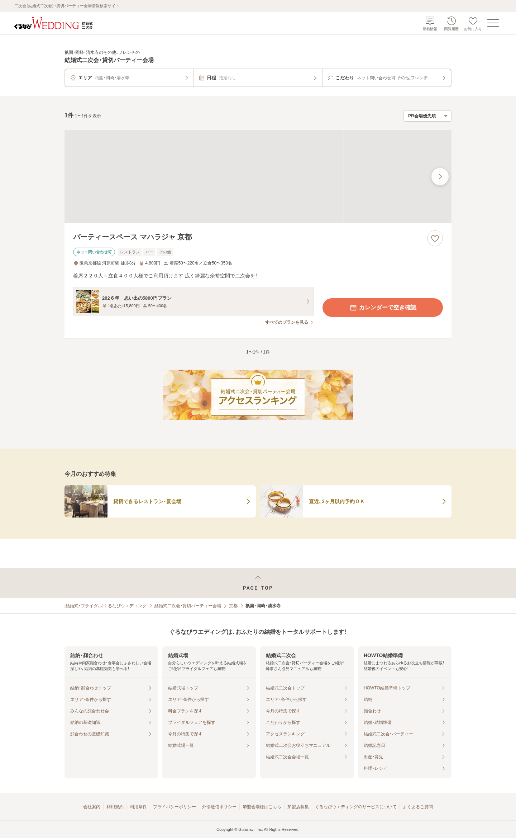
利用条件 (138, 806)
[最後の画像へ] (440, 176)
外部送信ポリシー (219, 806)
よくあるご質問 (418, 806)
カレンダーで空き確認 (382, 307)
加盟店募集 (298, 806)
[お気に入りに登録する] (435, 238)
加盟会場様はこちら (262, 806)
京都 (233, 605)
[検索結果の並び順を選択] (427, 116)
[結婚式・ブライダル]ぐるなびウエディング (105, 605)
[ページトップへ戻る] (258, 583)
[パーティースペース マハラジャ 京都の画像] (258, 176)
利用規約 (115, 806)
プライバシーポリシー (174, 806)
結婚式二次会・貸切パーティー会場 (187, 605)
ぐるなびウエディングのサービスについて (356, 806)
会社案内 (91, 806)
